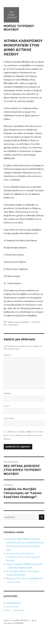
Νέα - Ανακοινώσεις (11, 325)
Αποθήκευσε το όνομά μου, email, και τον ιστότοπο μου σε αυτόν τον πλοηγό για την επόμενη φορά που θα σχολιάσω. (23, 435)
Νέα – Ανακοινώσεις (15, 610)
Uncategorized (13, 603)
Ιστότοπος (9, 418)
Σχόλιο (8, 355)
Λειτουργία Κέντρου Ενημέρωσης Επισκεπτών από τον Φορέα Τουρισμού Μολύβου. (23, 557)
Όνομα (8, 393)
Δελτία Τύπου (12, 606)
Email (8, 406)
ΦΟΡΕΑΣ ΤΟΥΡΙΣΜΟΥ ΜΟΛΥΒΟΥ (16, 620)
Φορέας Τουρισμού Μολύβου (18, 322)
